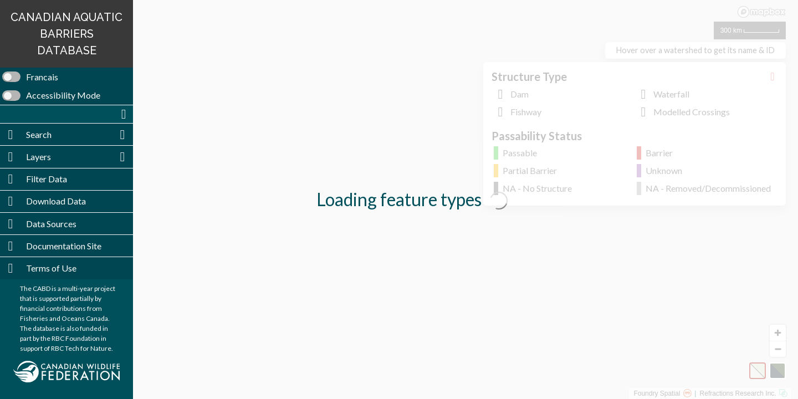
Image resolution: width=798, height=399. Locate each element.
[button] (66, 114)
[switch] (66, 77)
